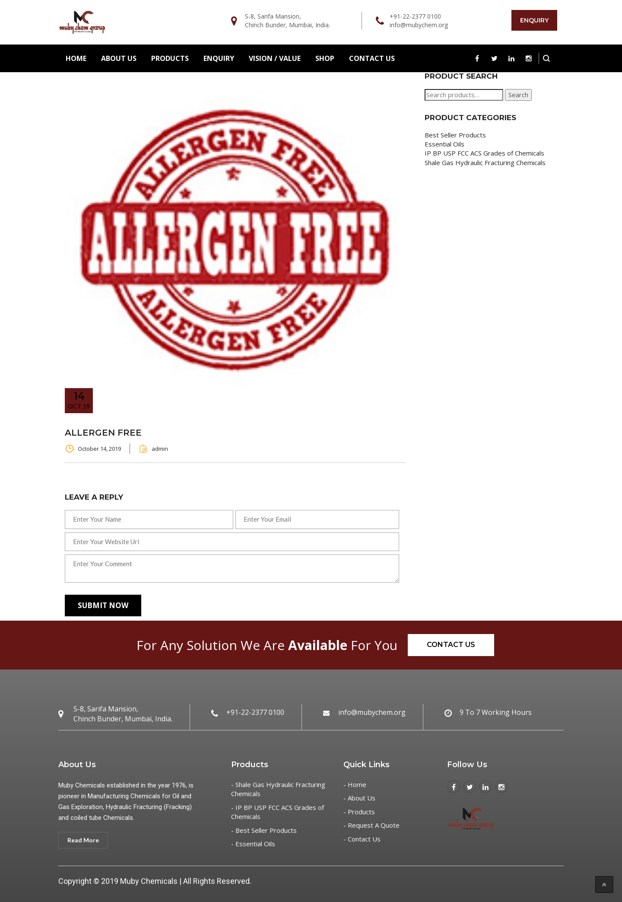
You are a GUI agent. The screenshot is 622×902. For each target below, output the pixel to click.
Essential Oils (444, 144)
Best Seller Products (455, 135)
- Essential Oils (253, 843)
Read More (83, 840)
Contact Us (372, 58)
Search (518, 94)
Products (170, 58)
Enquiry (534, 20)
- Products (359, 811)
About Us (118, 58)
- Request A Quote (371, 825)
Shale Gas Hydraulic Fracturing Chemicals (485, 162)
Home (76, 58)
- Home (354, 784)
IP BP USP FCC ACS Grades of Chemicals (484, 153)
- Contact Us (362, 839)
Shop (324, 58)
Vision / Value (275, 58)
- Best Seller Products (264, 830)
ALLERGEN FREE (103, 432)
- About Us (359, 798)
